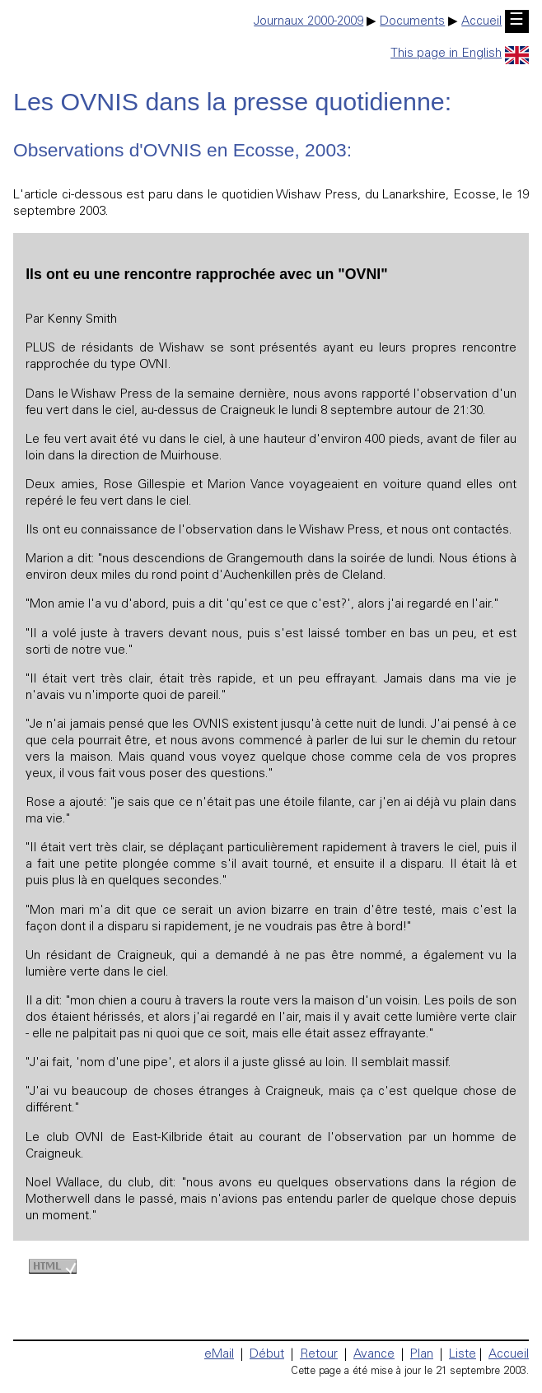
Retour (319, 1355)
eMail (219, 1355)
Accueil (481, 22)
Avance (374, 1355)
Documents (412, 22)
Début (267, 1355)
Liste (462, 1355)
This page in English (459, 54)
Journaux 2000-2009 (308, 22)
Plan (421, 1355)
